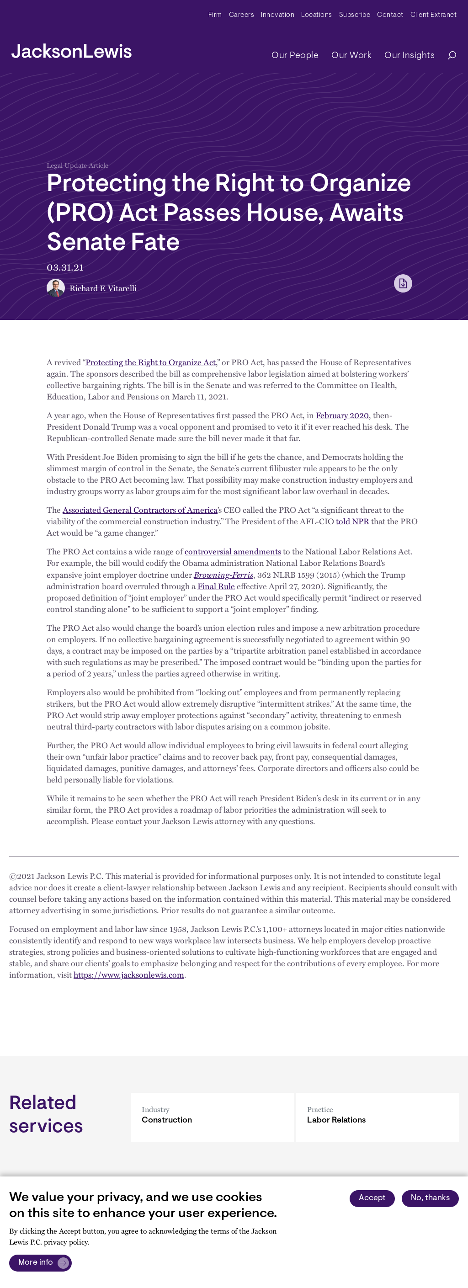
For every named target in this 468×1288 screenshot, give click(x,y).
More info (35, 1263)
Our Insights (409, 55)
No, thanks (430, 1198)
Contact (390, 15)
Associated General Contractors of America (140, 510)
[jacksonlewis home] (71, 48)
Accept (372, 1198)
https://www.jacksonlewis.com (129, 974)
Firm (215, 15)
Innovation (277, 15)
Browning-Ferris (223, 574)
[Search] (447, 56)
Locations (316, 15)
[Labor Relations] (377, 1117)
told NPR (352, 521)
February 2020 (342, 415)
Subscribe (355, 15)
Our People (295, 55)
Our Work (351, 55)
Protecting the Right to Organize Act (150, 362)
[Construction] (212, 1117)
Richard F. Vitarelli (103, 288)
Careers (242, 15)
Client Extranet (433, 15)
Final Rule (216, 586)
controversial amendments (233, 551)
